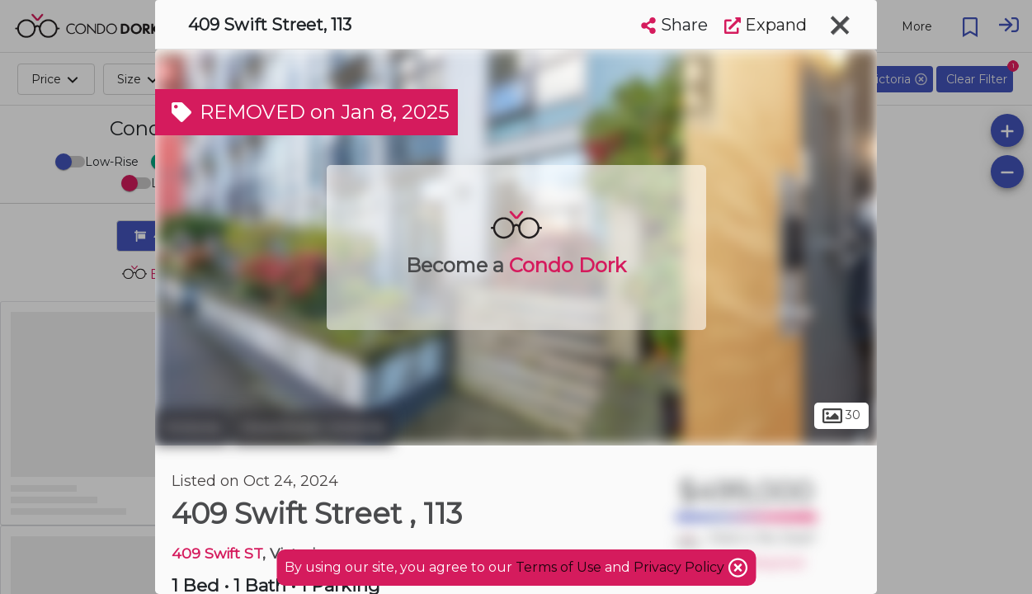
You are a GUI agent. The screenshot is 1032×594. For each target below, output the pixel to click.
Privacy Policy (681, 567)
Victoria (191, 427)
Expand (765, 25)
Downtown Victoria (312, 427)
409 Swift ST (217, 553)
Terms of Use (558, 567)
